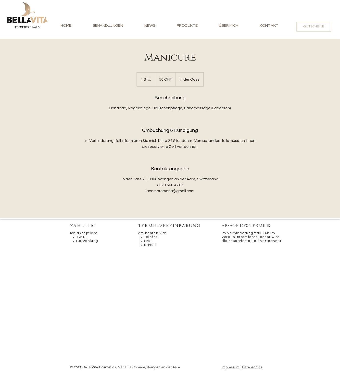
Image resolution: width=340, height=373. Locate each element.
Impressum (230, 367)
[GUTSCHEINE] (313, 27)
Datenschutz (252, 367)
